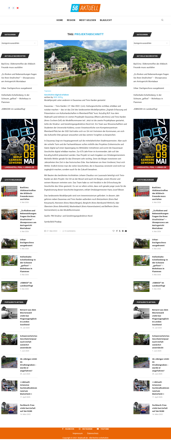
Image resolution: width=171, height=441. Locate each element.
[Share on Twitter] (120, 231)
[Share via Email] (126, 231)
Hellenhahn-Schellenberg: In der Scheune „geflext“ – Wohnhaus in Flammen (148, 98)
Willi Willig (58, 97)
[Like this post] (113, 231)
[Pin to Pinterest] (123, 231)
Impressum (78, 435)
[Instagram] (13, 8)
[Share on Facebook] (116, 231)
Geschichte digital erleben (56, 95)
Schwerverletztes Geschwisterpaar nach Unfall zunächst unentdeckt (160, 343)
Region (71, 20)
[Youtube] (17, 8)
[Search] (162, 20)
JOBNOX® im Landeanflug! (145, 109)
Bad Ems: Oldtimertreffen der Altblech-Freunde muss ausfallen (160, 193)
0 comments (69, 231)
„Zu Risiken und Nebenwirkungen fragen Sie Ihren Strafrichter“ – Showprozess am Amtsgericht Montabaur (151, 78)
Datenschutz (92, 435)
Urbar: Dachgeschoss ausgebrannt (148, 88)
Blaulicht (106, 20)
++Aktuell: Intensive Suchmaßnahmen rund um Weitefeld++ (160, 389)
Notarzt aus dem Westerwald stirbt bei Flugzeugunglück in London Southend (160, 318)
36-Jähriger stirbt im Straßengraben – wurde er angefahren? (160, 366)
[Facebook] (9, 8)
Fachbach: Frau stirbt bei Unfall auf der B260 (160, 409)
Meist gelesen (87, 20)
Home (60, 20)
